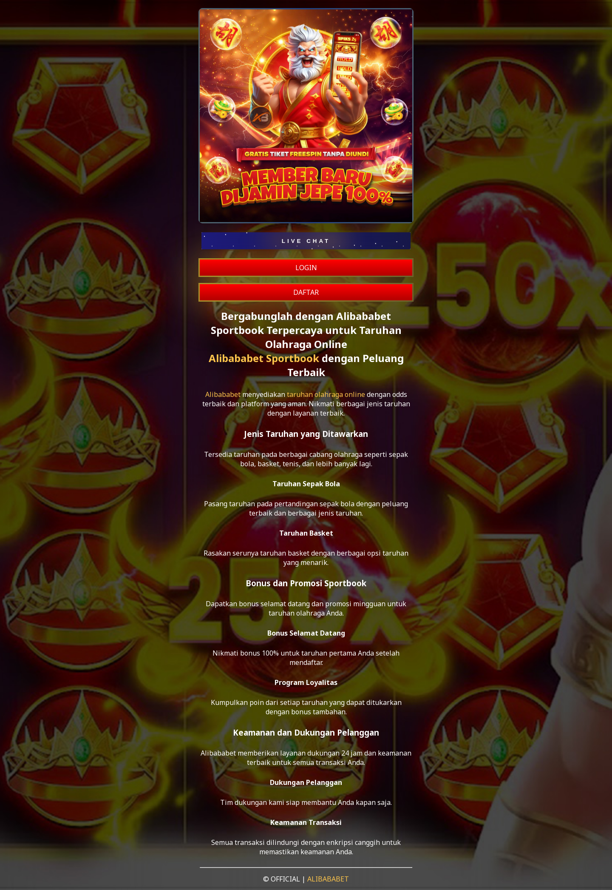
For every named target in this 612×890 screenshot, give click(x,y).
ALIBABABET (328, 879)
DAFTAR (306, 292)
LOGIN (306, 267)
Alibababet (223, 394)
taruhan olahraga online (326, 394)
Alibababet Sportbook (264, 358)
